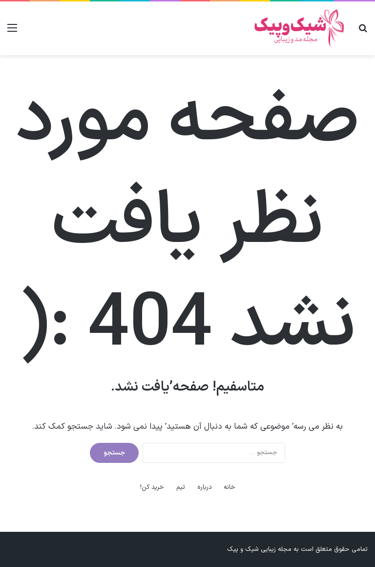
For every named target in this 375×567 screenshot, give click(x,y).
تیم (180, 487)
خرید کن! (152, 487)
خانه (229, 487)
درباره (204, 487)
